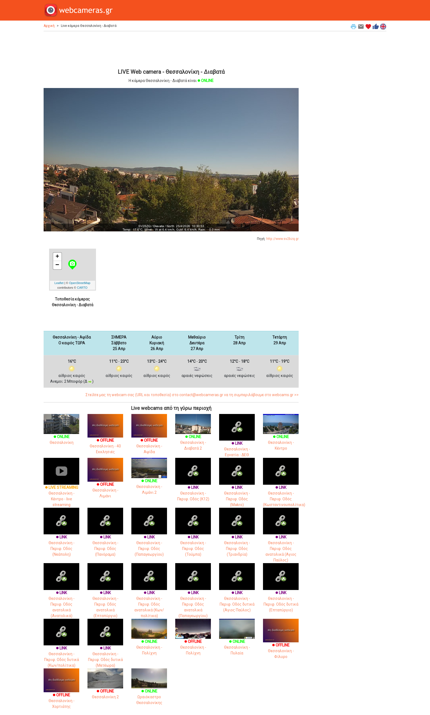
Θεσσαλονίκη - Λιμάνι (105, 482)
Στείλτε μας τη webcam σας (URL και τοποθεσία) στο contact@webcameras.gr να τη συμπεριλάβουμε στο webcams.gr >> (192, 395)
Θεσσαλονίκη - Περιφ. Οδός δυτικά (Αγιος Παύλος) (237, 593)
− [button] (57, 265)
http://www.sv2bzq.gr (282, 239)
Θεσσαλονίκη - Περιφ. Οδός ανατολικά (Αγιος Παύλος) (281, 540)
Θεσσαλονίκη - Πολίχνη (149, 640)
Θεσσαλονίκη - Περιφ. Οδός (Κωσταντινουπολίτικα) (284, 488)
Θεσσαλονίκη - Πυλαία (237, 640)
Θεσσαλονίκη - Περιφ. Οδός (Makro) (237, 488)
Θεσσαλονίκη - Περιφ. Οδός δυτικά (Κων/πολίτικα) (61, 648)
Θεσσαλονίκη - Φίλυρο (281, 643)
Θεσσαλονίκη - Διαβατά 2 (193, 435)
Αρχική (49, 26)
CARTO (82, 287)
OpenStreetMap (79, 283)
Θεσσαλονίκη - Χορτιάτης (61, 693)
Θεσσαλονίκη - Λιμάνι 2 (149, 480)
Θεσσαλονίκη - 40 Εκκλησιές (105, 438)
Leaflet (59, 283)
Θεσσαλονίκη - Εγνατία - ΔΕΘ (237, 441)
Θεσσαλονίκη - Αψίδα (149, 438)
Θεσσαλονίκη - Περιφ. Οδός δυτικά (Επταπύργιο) (281, 593)
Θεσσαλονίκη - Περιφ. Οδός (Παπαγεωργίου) (149, 537)
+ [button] (57, 257)
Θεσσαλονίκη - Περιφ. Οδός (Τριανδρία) (237, 537)
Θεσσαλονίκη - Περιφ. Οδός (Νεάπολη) (61, 537)
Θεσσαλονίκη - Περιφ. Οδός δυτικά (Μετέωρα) (105, 648)
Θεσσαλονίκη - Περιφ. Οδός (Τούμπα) (193, 537)
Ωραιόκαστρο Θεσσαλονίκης (149, 690)
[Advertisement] (171, 49)
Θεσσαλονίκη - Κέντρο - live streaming (61, 488)
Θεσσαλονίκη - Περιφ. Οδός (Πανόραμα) (105, 537)
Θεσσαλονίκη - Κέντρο (281, 435)
